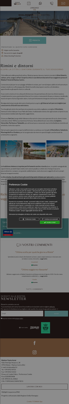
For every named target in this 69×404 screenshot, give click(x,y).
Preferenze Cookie (29, 219)
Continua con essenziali (50, 219)
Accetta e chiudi (49, 222)
